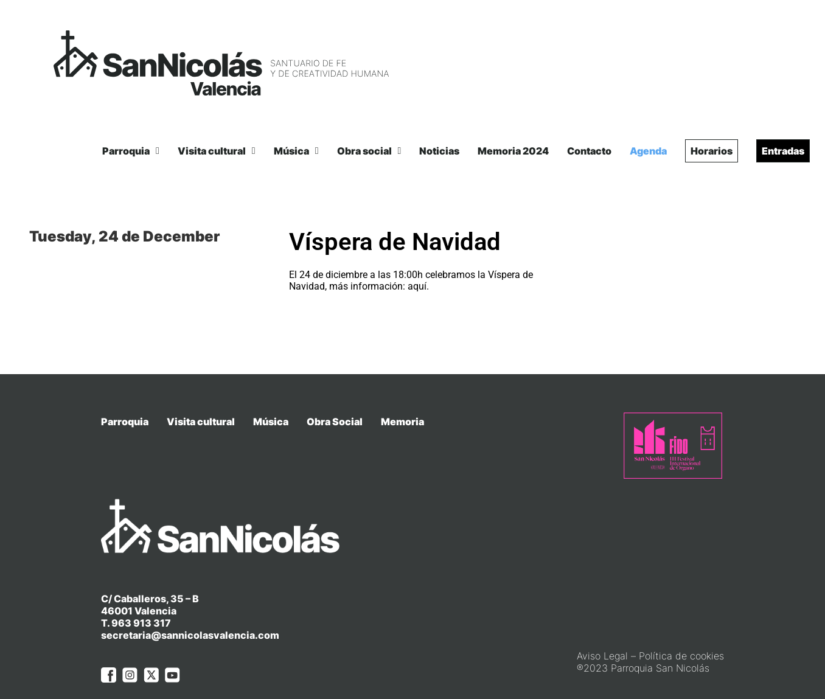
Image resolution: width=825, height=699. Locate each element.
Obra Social (335, 422)
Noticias (439, 151)
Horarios (712, 151)
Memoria (402, 422)
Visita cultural (217, 151)
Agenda (648, 151)
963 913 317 (141, 599)
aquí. (418, 286)
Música (296, 151)
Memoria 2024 (513, 151)
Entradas (783, 151)
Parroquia (130, 151)
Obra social (369, 151)
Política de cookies (681, 632)
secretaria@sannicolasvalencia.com (190, 611)
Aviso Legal (602, 632)
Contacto (589, 151)
